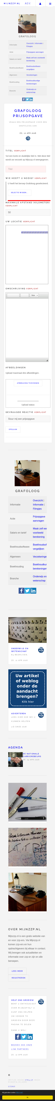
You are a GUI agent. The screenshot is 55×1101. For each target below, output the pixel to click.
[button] (9, 295)
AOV (28, 3)
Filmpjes (29, 46)
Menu (50, 3)
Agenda (15, 747)
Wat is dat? (19, 1092)
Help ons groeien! (22, 1000)
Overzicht (30, 43)
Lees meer (17, 971)
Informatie (38, 43)
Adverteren (18, 714)
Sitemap (11, 1086)
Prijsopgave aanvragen (35, 52)
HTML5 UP (29, 1080)
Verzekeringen (31, 75)
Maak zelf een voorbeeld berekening (40, 532)
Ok (28, 1097)
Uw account (40, 3)
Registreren (19, 978)
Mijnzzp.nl (12, 3)
